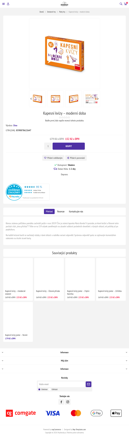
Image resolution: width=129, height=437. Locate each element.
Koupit (69, 146)
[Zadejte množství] (48, 146)
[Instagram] (68, 402)
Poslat (88, 384)
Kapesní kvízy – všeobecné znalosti (15, 292)
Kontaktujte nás (76, 211)
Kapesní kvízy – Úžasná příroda (48, 291)
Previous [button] (31, 99)
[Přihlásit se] (61, 384)
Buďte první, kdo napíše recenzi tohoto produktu (64, 120)
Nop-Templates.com (79, 429)
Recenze (60, 211)
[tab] (49, 211)
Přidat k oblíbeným (55, 157)
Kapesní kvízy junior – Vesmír (16, 335)
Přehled (49, 211)
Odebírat (44, 389)
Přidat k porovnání (77, 157)
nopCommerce (56, 429)
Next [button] (98, 99)
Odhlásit (54, 389)
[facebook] (61, 402)
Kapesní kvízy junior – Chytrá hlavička (78, 292)
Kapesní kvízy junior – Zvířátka (110, 291)
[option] (37, 98)
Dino (15, 125)
